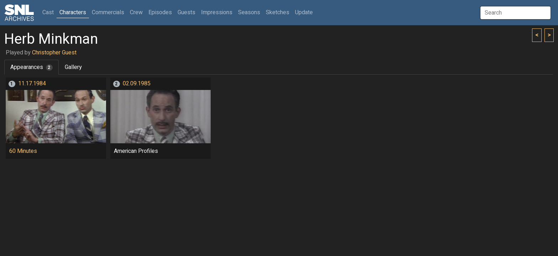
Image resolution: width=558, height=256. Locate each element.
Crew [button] (136, 12)
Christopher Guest (54, 52)
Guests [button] (186, 12)
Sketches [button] (277, 12)
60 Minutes (23, 151)
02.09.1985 (137, 83)
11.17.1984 (32, 83)
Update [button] (304, 12)
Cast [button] (49, 12)
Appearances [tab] (31, 67)
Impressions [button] (216, 12)
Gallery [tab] (73, 67)
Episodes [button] (160, 12)
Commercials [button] (108, 12)
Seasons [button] (249, 12)
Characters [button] (72, 12)
